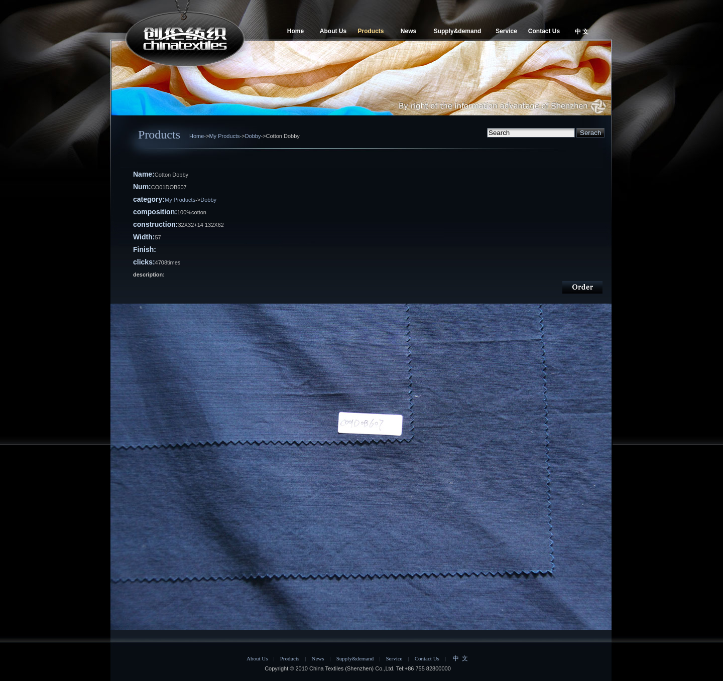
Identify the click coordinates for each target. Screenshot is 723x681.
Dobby (253, 136)
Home (295, 31)
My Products (224, 136)
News (408, 31)
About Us (333, 31)
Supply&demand (457, 31)
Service (506, 31)
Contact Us (544, 31)
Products (370, 31)
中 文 (581, 31)
